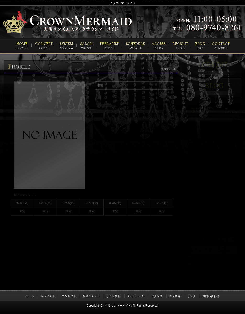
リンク (191, 295)
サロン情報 (113, 295)
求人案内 (174, 295)
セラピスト (48, 295)
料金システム (91, 295)
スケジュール (136, 295)
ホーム (30, 295)
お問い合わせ (210, 295)
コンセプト (69, 295)
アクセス (156, 295)
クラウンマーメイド (118, 304)
